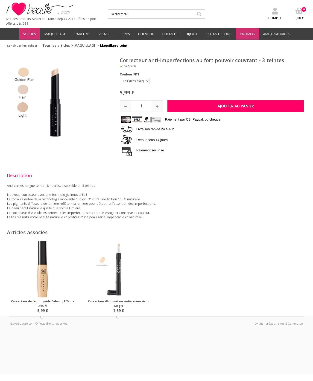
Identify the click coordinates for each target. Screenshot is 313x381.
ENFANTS (169, 34)
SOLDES (29, 34)
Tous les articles (56, 45)
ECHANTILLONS (218, 34)
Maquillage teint (114, 45)
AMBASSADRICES (276, 34)
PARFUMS (82, 34)
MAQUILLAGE (55, 34)
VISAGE (104, 34)
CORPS (124, 34)
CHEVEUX (146, 34)
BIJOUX (191, 34)
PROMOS (247, 34)
